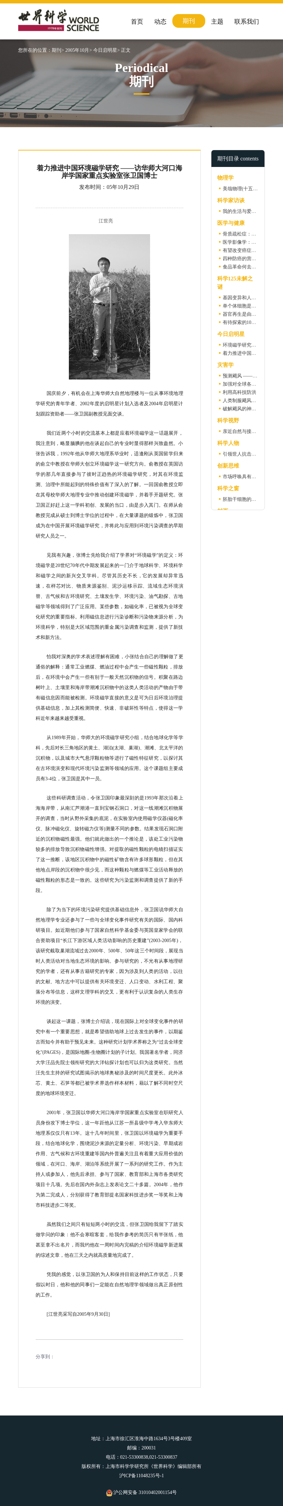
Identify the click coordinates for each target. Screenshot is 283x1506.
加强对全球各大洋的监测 (249, 384)
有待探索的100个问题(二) (249, 322)
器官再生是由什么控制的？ (251, 314)
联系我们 (246, 21)
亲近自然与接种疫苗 (244, 431)
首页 (137, 21)
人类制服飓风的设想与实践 (251, 400)
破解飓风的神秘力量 (244, 408)
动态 (160, 21)
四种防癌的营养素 (242, 258)
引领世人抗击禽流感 (244, 454)
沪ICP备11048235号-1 (141, 1475)
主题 (217, 21)
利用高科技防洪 (239, 392)
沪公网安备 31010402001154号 (141, 1492)
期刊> (58, 50)
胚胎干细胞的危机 (242, 499)
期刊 (189, 20)
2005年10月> (78, 50)
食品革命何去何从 (242, 266)
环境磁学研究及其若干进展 (251, 345)
